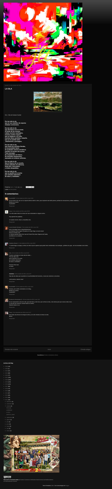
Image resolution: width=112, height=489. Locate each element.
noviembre (9, 403)
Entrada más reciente (11, 349)
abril (8, 428)
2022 (6, 375)
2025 (6, 368)
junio (8, 424)
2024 (6, 370)
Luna (10, 211)
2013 (6, 395)
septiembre (10, 417)
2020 (6, 379)
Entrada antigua (85, 349)
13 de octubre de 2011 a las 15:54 (21, 211)
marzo (8, 430)
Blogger (67, 485)
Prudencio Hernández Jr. (15, 299)
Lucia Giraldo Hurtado (15, 227)
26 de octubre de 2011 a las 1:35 (31, 299)
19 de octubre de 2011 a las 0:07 (23, 273)
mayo (8, 426)
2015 (6, 390)
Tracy (10, 312)
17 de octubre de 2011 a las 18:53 (26, 243)
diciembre (9, 401)
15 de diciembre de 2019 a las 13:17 (22, 312)
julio (8, 421)
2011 (6, 399)
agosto (8, 419)
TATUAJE (8, 408)
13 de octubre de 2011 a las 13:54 (24, 198)
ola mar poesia (12, 189)
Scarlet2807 (12, 198)
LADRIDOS (9, 410)
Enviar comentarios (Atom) (51, 355)
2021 (6, 377)
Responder (12, 206)
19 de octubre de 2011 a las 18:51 (24, 286)
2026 (6, 366)
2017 (6, 386)
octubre (9, 406)
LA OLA (8, 412)
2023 (6, 373)
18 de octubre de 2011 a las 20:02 (20, 253)
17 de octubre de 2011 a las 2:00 (30, 227)
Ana (10, 253)
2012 (6, 397)
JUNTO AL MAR (10, 414)
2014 (6, 393)
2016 (6, 388)
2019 (6, 382)
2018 (6, 384)
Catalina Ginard (13, 243)
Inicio (49, 349)
